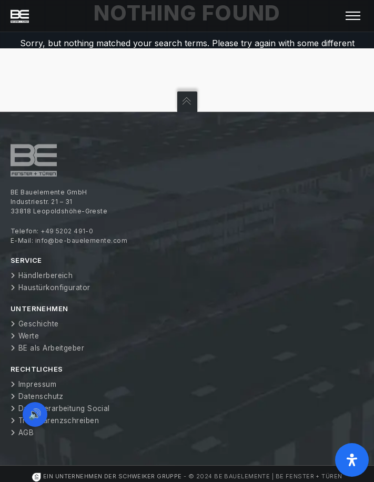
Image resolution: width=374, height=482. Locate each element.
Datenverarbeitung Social (64, 408)
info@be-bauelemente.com (81, 240)
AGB (26, 432)
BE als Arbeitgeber (51, 348)
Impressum (37, 384)
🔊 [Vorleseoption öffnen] (36, 413)
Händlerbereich (45, 275)
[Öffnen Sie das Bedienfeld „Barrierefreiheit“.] (352, 460)
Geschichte (38, 324)
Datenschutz (41, 396)
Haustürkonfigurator (54, 287)
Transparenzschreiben (58, 420)
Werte (28, 336)
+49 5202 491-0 (67, 231)
